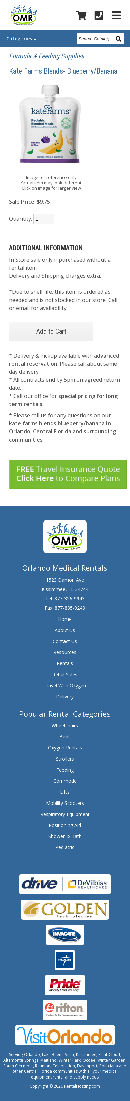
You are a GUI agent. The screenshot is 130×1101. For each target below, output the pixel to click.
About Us (65, 630)
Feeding (65, 770)
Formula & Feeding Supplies (46, 56)
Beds (65, 736)
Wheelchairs (65, 725)
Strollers (65, 758)
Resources (64, 652)
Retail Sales (64, 674)
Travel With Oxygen (65, 685)
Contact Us (65, 641)
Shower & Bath (65, 836)
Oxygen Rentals (65, 747)
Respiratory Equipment (65, 814)
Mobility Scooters (65, 803)
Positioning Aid (65, 825)
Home (65, 619)
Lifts (65, 792)
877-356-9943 (69, 598)
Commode (65, 781)
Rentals (65, 663)
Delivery (65, 696)
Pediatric (64, 847)
